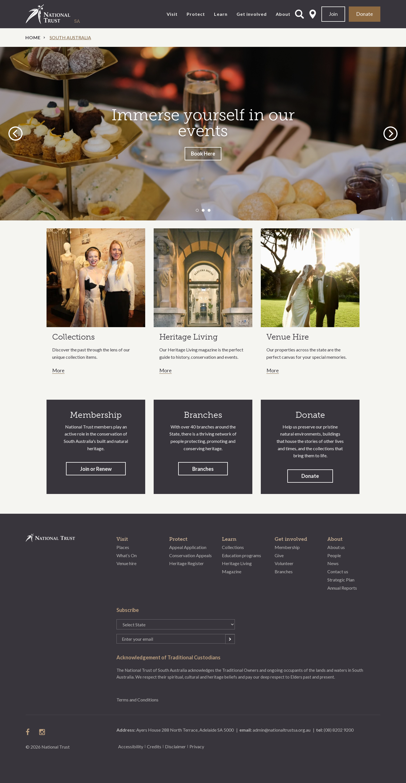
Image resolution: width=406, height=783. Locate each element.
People (334, 555)
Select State (312, 14)
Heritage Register (186, 563)
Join (333, 14)
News (333, 563)
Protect (196, 14)
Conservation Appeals (190, 555)
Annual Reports (342, 587)
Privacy (196, 746)
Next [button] (391, 133)
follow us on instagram (42, 732)
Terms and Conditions (137, 699)
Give (279, 555)
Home (33, 37)
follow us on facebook (29, 732)
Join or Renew (96, 469)
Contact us (337, 571)
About (283, 14)
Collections (73, 337)
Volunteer (284, 563)
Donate (364, 14)
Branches (203, 469)
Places (122, 547)
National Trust (59, 14)
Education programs (241, 555)
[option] (203, 133)
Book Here (203, 153)
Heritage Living (188, 337)
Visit (172, 14)
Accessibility (130, 746)
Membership (287, 547)
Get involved (252, 14)
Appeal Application (187, 547)
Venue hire (126, 563)
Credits (154, 746)
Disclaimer (175, 746)
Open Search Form (299, 14)
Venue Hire (287, 337)
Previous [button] (16, 133)
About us (336, 547)
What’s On (126, 555)
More (58, 370)
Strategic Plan (340, 579)
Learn (221, 14)
